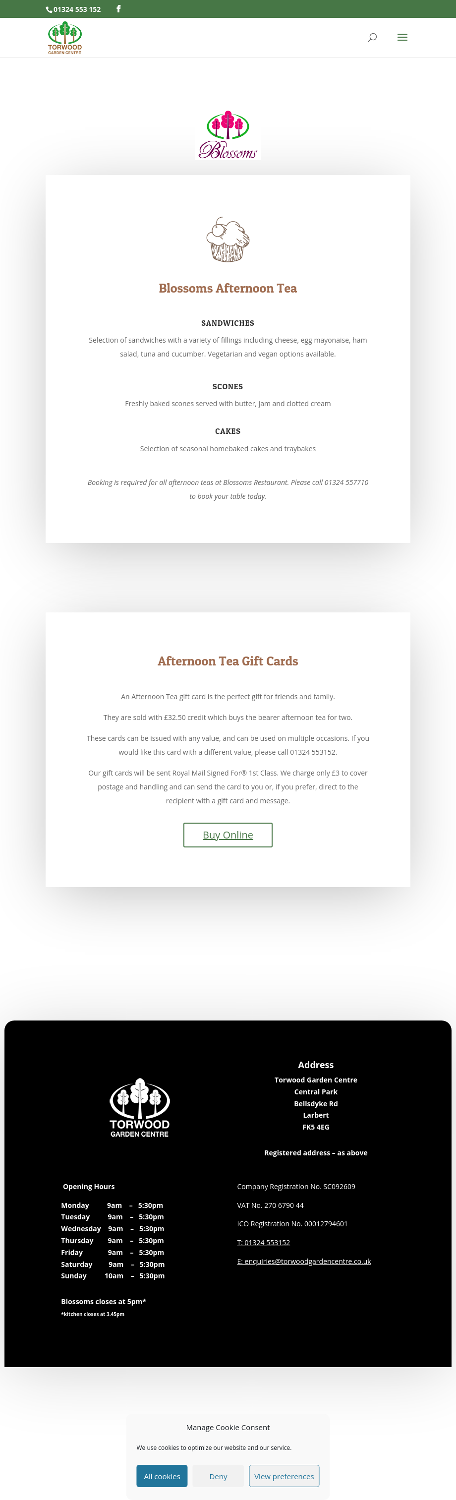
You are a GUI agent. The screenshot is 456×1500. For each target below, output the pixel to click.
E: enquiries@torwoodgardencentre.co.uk (304, 1261)
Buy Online (228, 834)
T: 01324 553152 (263, 1242)
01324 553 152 (77, 9)
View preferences (284, 1476)
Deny (218, 1476)
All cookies (162, 1476)
